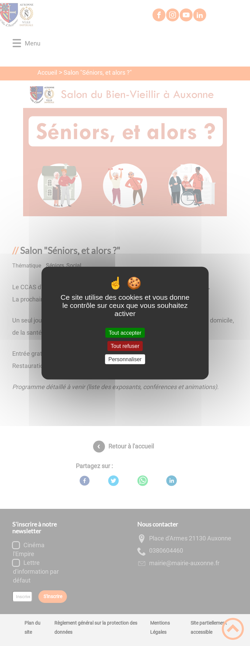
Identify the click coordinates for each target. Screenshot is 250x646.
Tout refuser (125, 346)
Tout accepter (125, 332)
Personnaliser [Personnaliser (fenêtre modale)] (125, 359)
